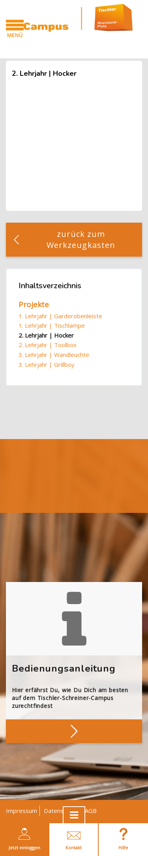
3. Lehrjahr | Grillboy (47, 364)
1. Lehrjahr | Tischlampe (52, 325)
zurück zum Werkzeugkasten (81, 239)
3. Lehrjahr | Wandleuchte (54, 355)
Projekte (34, 304)
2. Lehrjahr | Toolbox (48, 345)
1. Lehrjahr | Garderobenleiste (60, 316)
